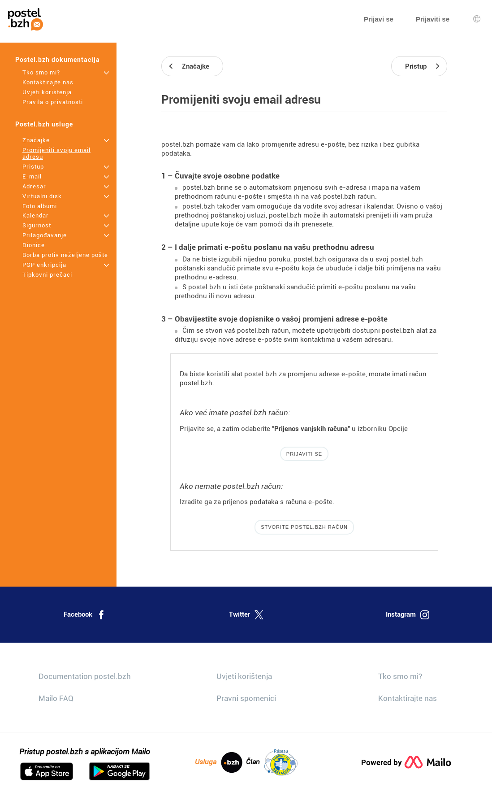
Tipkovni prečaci (47, 274)
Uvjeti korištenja (47, 92)
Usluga (218, 762)
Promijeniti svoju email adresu (56, 153)
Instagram (407, 614)
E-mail (32, 176)
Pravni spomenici (246, 698)
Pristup (33, 166)
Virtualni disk (42, 196)
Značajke (36, 140)
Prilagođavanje (44, 235)
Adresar (34, 186)
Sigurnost (36, 225)
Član (272, 762)
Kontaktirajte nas (47, 82)
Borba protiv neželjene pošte (65, 255)
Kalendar (35, 215)
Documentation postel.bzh (85, 676)
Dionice (33, 245)
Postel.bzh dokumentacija (57, 59)
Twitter (246, 614)
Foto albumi (39, 206)
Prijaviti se (304, 454)
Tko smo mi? (41, 72)
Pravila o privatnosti (52, 102)
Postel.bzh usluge (44, 124)
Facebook (85, 614)
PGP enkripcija (44, 264)
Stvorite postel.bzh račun (304, 527)
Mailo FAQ (56, 698)
